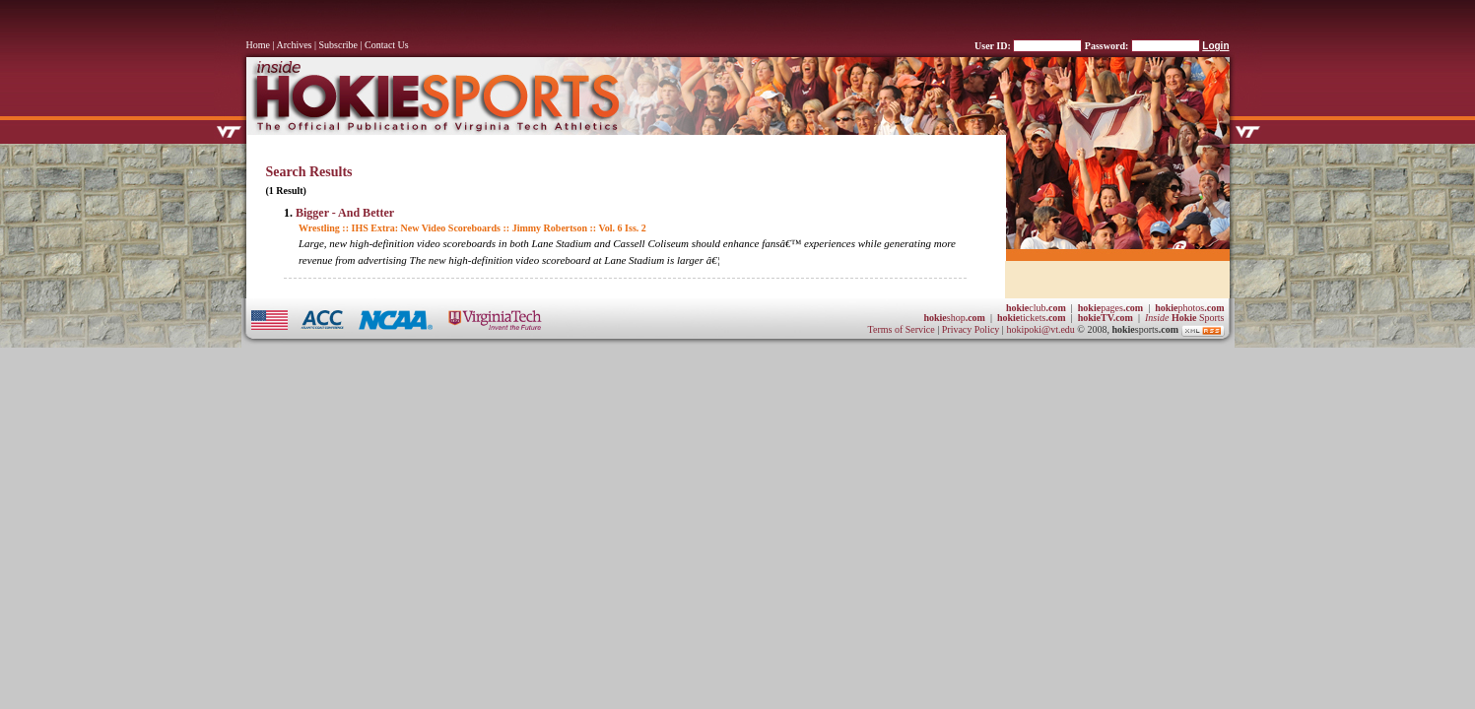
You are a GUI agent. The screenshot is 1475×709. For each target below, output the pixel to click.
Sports (1185, 317)
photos (1189, 307)
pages (1110, 307)
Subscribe (338, 44)
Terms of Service (901, 329)
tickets (1031, 317)
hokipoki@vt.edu (1040, 329)
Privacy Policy (972, 329)
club (1036, 307)
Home (258, 44)
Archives (293, 44)
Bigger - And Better (345, 213)
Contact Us (387, 44)
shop (954, 317)
